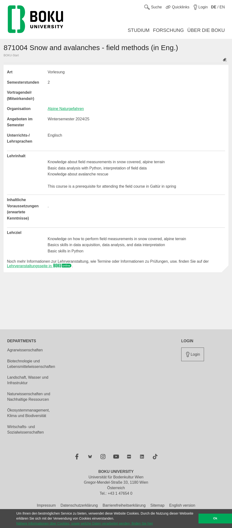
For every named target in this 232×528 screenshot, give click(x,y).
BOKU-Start (11, 55)
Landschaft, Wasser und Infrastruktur (27, 380)
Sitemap (157, 505)
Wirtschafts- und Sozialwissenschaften (25, 429)
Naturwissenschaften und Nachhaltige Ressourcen (28, 396)
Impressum (46, 505)
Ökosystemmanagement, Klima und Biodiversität (28, 413)
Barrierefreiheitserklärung (124, 505)
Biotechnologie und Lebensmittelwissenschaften (31, 364)
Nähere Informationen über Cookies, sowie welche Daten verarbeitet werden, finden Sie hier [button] (84, 523)
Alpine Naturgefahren (66, 109)
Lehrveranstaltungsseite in (39, 266)
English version (182, 505)
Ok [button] (215, 518)
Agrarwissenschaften (25, 350)
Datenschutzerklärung (79, 505)
